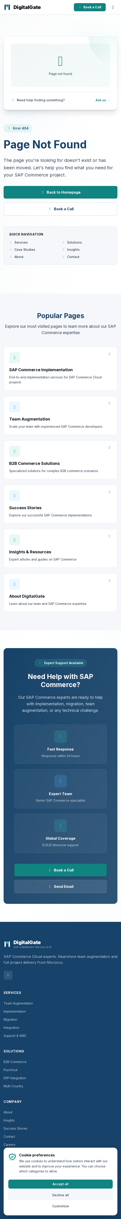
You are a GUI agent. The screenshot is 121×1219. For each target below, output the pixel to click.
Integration (11, 1027)
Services (18, 242)
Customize (60, 1206)
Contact (70, 257)
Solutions (72, 242)
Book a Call (89, 7)
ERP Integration (15, 1078)
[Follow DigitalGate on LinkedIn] (8, 975)
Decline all (60, 1195)
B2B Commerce (15, 1062)
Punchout (11, 1070)
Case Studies (22, 249)
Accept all (60, 1184)
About (16, 257)
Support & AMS (15, 1036)
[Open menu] (112, 7)
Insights (71, 249)
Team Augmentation (18, 1003)
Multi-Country (13, 1086)
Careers (9, 1145)
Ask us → (103, 100)
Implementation (15, 1011)
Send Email (60, 886)
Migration (10, 1019)
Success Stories (15, 1128)
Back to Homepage (60, 192)
